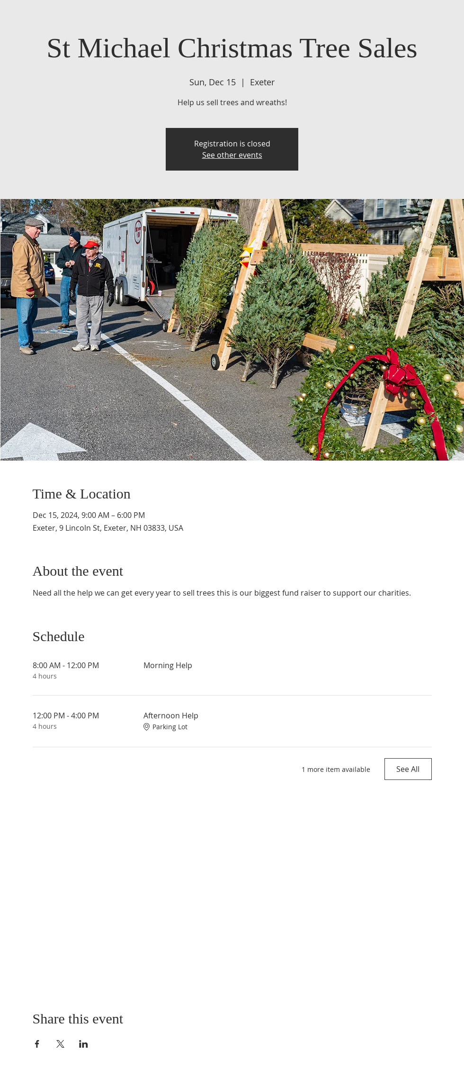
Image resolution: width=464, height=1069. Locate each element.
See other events (232, 155)
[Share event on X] (60, 1044)
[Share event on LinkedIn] (83, 1044)
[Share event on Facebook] (37, 1044)
